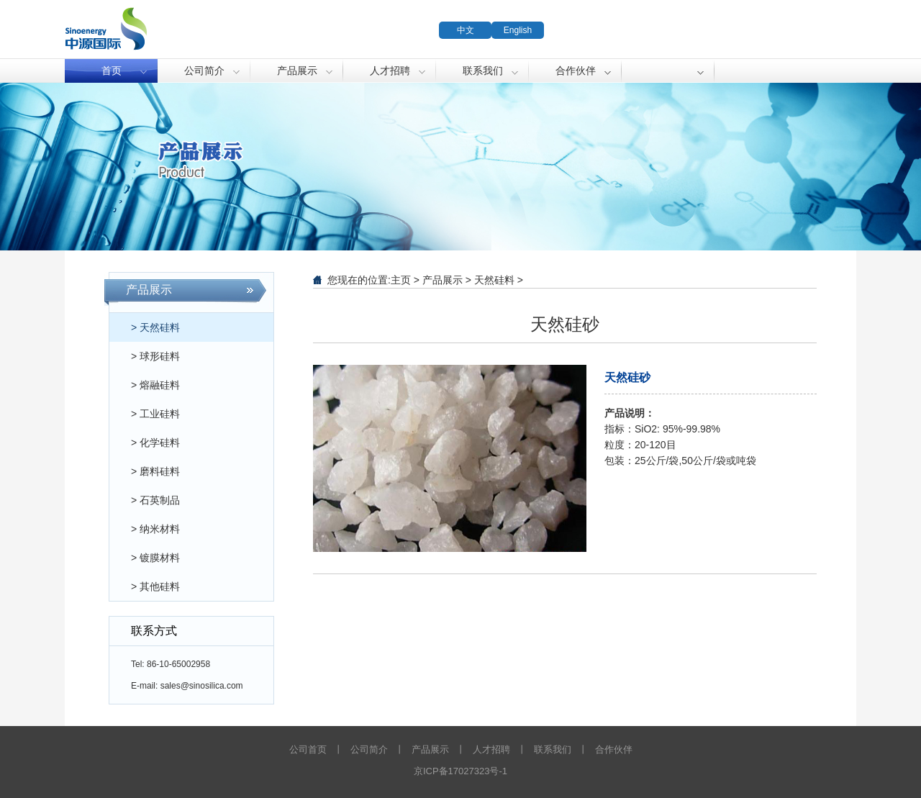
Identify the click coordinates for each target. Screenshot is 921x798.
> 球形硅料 (155, 356)
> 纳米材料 (155, 529)
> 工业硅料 (155, 414)
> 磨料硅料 (155, 471)
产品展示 (297, 70)
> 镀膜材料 (155, 557)
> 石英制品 (155, 500)
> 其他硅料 (155, 586)
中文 (465, 30)
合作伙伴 (575, 70)
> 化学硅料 (155, 442)
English (518, 30)
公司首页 (308, 749)
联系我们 (483, 70)
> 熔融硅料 (155, 385)
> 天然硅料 (155, 327)
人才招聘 (390, 70)
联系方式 (154, 631)
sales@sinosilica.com (201, 686)
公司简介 (204, 70)
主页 (401, 280)
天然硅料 (494, 280)
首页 (111, 70)
